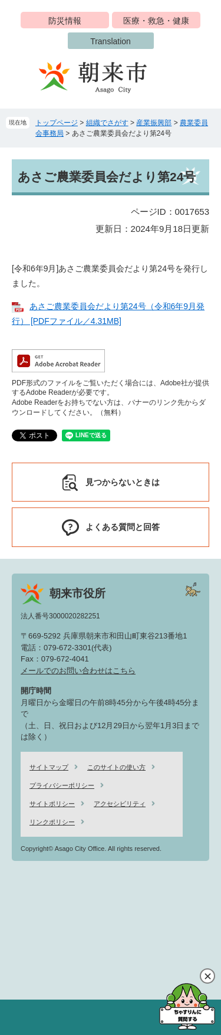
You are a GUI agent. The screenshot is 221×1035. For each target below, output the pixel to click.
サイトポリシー (52, 803)
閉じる (207, 976)
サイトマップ (48, 767)
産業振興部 (153, 123)
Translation (110, 41)
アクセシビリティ (120, 803)
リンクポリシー (52, 822)
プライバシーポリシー (61, 785)
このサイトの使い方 (116, 767)
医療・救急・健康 (156, 20)
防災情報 (64, 20)
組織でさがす (107, 123)
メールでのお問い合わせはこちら (78, 670)
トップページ (56, 123)
